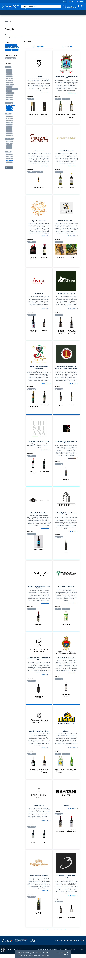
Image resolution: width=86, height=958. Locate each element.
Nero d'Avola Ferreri (66, 555)
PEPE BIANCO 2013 (44, 406)
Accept (66, 954)
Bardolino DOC (44, 258)
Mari (44, 846)
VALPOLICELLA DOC (44, 473)
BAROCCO (44, 331)
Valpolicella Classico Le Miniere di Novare (71, 834)
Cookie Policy (64, 952)
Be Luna (33, 846)
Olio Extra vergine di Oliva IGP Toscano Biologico (71, 116)
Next (51, 109)
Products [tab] (66, 47)
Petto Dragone (38, 627)
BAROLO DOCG (71, 921)
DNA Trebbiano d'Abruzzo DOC (38, 916)
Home (6, 21)
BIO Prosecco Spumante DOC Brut (33, 773)
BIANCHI (72, 258)
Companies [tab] (38, 47)
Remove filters (9, 168)
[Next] (61, 933)
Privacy (57, 952)
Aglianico (60, 408)
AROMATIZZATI (60, 258)
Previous (26, 109)
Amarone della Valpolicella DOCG (33, 259)
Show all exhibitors (24, 8)
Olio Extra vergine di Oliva (60, 115)
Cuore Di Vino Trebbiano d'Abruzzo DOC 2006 (33, 408)
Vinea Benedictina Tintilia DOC (38, 700)
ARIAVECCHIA (66, 481)
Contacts (80, 953)
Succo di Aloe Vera (66, 627)
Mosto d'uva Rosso (38, 188)
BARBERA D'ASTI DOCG (60, 921)
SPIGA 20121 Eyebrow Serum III (44, 115)
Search (7, 35)
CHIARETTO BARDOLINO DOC (33, 474)
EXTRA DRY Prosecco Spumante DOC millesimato (44, 774)
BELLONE (60, 188)
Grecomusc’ (71, 408)
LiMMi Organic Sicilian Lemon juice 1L (71, 773)
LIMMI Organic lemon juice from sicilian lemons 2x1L (60, 774)
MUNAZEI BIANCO (38, 552)
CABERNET (71, 188)
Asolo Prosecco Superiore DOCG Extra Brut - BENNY (72, 333)
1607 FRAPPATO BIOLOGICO (33, 332)
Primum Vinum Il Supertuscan (66, 698)
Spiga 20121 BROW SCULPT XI (33, 115)
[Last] (64, 933)
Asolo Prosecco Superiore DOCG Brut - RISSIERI (60, 333)
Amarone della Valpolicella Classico (60, 834)
